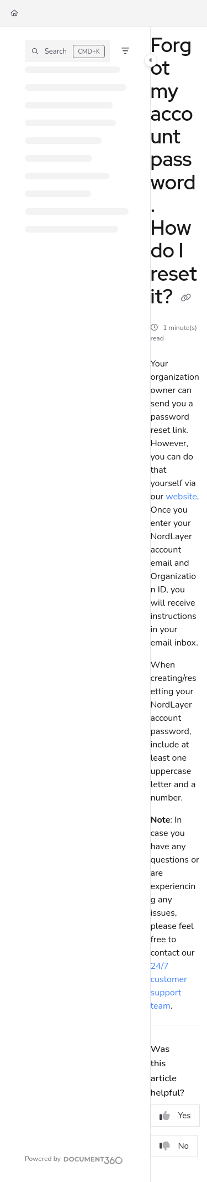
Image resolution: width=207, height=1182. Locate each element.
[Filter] (125, 51)
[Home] (14, 13)
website (181, 497)
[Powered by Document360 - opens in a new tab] (74, 1158)
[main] (175, 604)
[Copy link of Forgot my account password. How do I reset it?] (186, 298)
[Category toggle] (150, 60)
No (174, 1146)
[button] (67, 51)
